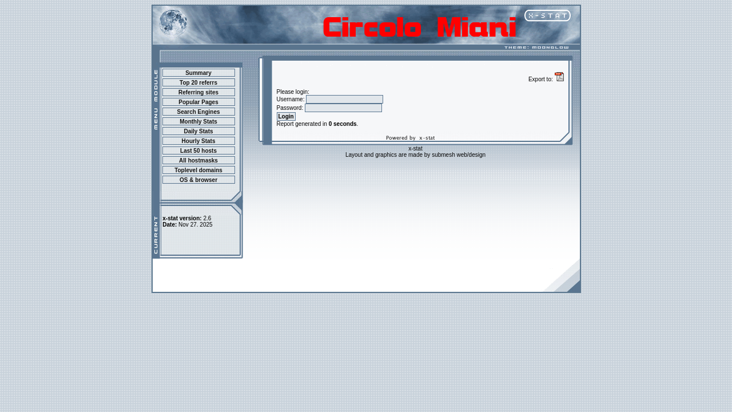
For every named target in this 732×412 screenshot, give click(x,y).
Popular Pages (198, 102)
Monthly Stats (198, 121)
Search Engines (198, 112)
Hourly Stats (199, 141)
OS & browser (198, 180)
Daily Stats (198, 131)
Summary (198, 73)
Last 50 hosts (198, 151)
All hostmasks (198, 160)
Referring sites (198, 92)
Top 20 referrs (198, 83)
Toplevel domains (198, 170)
